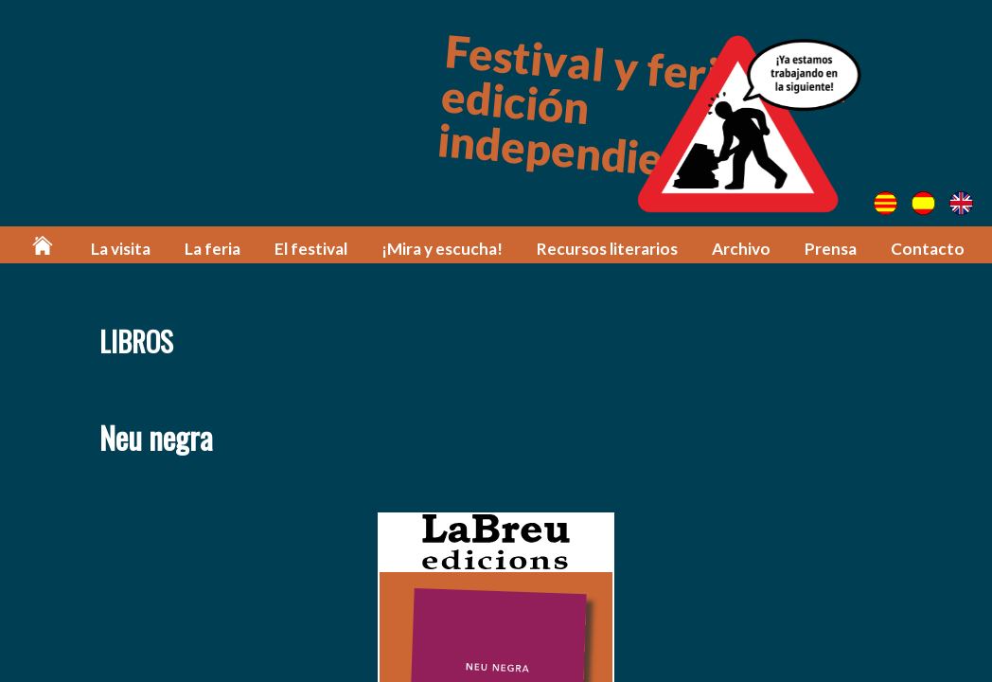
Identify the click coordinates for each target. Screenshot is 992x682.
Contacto (928, 249)
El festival (311, 249)
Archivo (741, 249)
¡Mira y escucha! (442, 249)
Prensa (831, 249)
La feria (212, 249)
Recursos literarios (607, 249)
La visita (121, 249)
